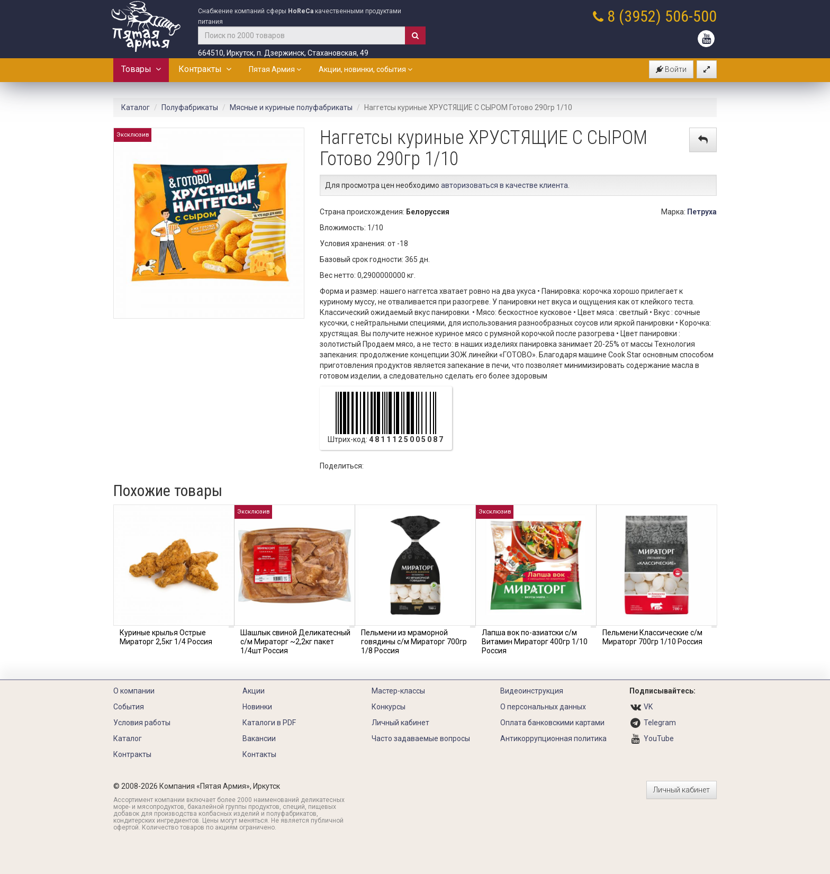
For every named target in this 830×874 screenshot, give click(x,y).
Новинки (257, 706)
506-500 (691, 16)
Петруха (702, 212)
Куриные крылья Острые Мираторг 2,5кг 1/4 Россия (166, 637)
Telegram (660, 722)
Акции (253, 691)
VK (648, 706)
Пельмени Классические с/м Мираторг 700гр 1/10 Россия (652, 637)
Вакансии (259, 738)
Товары (141, 69)
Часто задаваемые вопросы (421, 738)
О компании (134, 691)
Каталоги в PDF (269, 722)
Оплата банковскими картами (552, 722)
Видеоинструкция (531, 691)
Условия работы (141, 722)
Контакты (259, 754)
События (128, 706)
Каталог (135, 107)
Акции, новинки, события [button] (365, 69)
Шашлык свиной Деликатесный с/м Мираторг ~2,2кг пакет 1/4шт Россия (295, 641)
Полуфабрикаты (189, 107)
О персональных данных (543, 706)
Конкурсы (388, 706)
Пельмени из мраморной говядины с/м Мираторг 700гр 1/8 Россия (414, 641)
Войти (671, 69)
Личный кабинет (400, 722)
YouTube (659, 738)
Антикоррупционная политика (553, 738)
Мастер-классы (398, 691)
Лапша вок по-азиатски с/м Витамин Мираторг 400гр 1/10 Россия (535, 641)
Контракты (204, 69)
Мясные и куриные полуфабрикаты (291, 107)
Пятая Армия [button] (275, 69)
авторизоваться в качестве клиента (504, 185)
